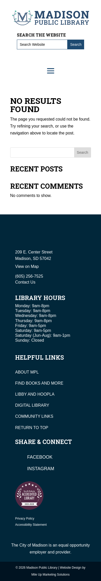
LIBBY (21, 394)
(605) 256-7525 (29, 276)
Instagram (40, 468)
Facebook (39, 457)
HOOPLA (45, 394)
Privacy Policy (24, 518)
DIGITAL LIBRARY (32, 405)
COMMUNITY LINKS (34, 416)
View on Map (27, 266)
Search (82, 152)
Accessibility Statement (31, 524)
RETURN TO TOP (31, 427)
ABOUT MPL (27, 372)
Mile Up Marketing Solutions (50, 574)
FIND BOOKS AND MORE (39, 383)
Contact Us (25, 282)
